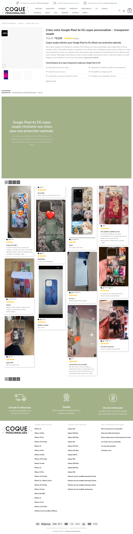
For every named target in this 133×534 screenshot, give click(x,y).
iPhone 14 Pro (39, 450)
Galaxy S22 (71, 429)
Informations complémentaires (24, 93)
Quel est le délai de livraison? (110, 433)
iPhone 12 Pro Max (41, 485)
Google (38, 13)
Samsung (51, 9)
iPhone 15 (38, 429)
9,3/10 (76, 38)
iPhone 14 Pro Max (41, 459)
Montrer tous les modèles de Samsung (80, 489)
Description (6, 93)
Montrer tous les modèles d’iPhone (46, 511)
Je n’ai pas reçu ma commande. (111, 442)
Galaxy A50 (71, 472)
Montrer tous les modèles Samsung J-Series (82, 485)
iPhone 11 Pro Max (41, 506)
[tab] (6, 93)
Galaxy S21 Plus (73, 446)
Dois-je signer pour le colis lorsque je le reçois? (116, 437)
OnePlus (74, 9)
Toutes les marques (9, 23)
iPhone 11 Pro (39, 502)
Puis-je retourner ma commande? (111, 429)
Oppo (86, 13)
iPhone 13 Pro (39, 472)
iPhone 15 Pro (39, 437)
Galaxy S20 (71, 459)
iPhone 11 (38, 498)
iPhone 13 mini (39, 463)
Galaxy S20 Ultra (73, 463)
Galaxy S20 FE (72, 455)
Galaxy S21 (71, 442)
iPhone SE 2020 (40, 493)
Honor (65, 13)
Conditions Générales (78, 528)
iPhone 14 (38, 446)
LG (97, 9)
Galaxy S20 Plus (73, 467)
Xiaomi (76, 13)
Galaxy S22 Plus (73, 433)
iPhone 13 (38, 467)
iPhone (39, 9)
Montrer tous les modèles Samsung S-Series (82, 476)
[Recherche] (119, 11)
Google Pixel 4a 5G (32, 23)
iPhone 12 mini (39, 489)
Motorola (87, 9)
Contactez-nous (106, 450)
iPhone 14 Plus (39, 455)
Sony (48, 13)
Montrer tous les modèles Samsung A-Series (82, 480)
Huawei (62, 9)
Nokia (105, 9)
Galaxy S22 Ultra (73, 437)
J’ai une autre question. (108, 446)
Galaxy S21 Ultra (73, 450)
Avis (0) (40, 93)
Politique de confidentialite (57, 528)
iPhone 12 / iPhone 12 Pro (43, 480)
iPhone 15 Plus (39, 433)
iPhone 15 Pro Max (41, 442)
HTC (56, 13)
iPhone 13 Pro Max (41, 476)
